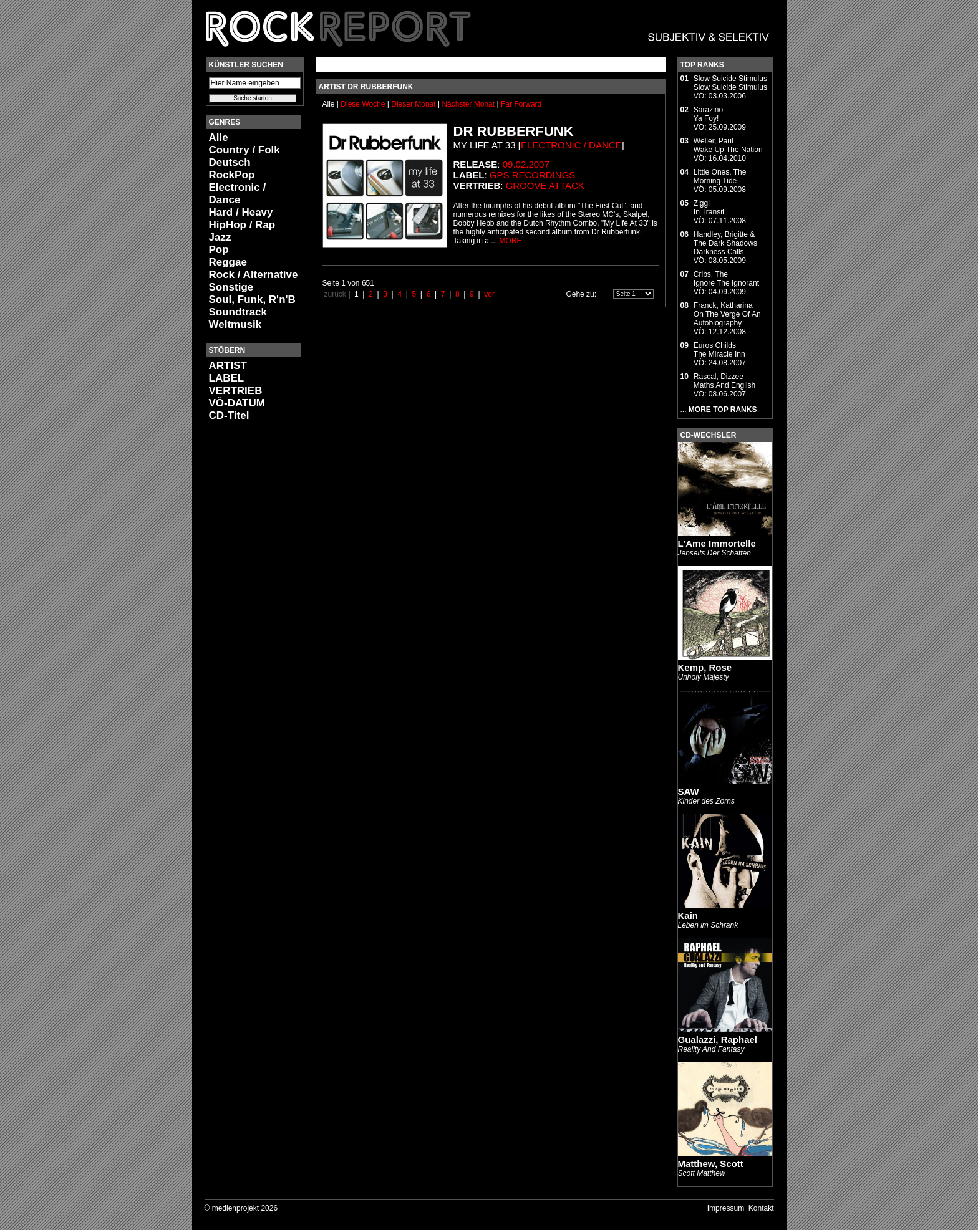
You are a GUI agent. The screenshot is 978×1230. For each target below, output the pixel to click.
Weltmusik (235, 324)
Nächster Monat (468, 104)
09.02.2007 (526, 164)
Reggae (228, 262)
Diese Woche (364, 104)
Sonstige (231, 287)
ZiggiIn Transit (709, 207)
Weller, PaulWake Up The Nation (728, 145)
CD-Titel (229, 415)
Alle (218, 137)
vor (489, 294)
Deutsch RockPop (232, 168)
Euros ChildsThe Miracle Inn (719, 349)
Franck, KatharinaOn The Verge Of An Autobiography (727, 314)
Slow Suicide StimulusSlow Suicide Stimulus (730, 83)
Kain (688, 915)
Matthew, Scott (710, 1163)
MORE (511, 240)
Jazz (220, 237)
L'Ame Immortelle (717, 543)
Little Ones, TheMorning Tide (720, 176)
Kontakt (761, 1208)
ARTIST (228, 366)
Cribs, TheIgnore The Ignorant (726, 278)
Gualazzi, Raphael (718, 1039)
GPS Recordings (533, 175)
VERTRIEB (236, 390)
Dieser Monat (414, 104)
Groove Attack (545, 185)
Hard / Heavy (241, 212)
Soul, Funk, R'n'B (252, 299)
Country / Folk (244, 150)
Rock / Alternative (253, 275)
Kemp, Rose (705, 667)
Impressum (725, 1208)
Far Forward (521, 104)
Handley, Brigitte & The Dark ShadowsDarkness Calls (725, 243)
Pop (219, 250)
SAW (688, 791)
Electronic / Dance (237, 193)
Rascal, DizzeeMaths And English (724, 381)
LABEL (226, 378)
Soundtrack (238, 312)
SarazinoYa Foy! (708, 114)
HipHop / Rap (242, 225)
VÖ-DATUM (237, 403)
